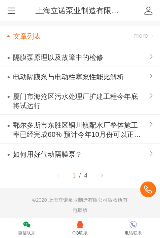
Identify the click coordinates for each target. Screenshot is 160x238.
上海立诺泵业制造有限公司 (81, 10)
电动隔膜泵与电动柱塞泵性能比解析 (68, 77)
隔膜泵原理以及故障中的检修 (58, 57)
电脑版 (80, 210)
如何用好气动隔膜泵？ (47, 154)
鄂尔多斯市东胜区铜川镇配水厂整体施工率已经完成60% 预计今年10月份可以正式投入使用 (77, 130)
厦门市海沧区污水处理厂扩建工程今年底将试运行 (75, 101)
